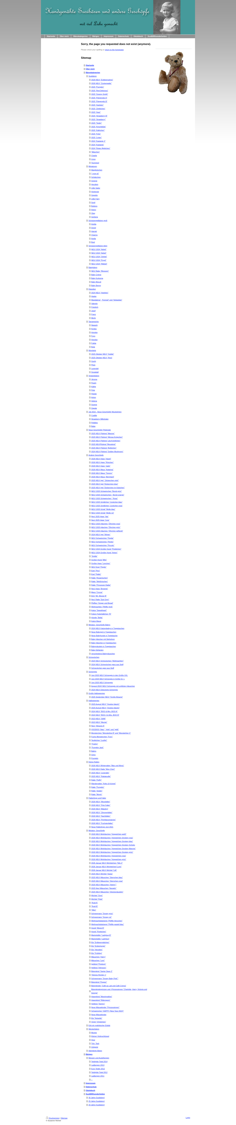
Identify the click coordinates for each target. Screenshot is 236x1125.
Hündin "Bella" (97, 618)
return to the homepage (114, 50)
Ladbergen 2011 (97, 1076)
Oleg (93, 213)
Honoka (94, 332)
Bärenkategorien (93, 73)
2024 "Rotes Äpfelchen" (100, 148)
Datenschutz (91, 1087)
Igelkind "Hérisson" (98, 968)
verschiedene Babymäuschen (103, 654)
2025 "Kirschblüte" (98, 127)
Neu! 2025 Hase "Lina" (100, 520)
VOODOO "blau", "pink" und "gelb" (105, 729)
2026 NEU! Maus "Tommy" (102, 473)
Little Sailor (95, 188)
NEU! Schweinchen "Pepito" (102, 542)
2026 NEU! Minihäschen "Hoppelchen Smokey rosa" (112, 838)
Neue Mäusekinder (98, 1015)
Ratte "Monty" (96, 794)
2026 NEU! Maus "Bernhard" (102, 477)
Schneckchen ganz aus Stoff (102, 668)
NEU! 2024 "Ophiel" (99, 257)
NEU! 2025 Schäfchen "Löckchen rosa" (107, 506)
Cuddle (94, 415)
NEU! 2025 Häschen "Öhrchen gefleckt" (107, 531)
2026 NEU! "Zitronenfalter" (101, 812)
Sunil (93, 202)
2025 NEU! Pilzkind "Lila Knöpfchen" (105, 441)
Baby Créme (96, 275)
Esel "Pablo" (96, 574)
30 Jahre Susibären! (96, 1098)
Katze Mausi (96, 621)
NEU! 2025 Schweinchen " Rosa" (104, 498)
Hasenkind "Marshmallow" (101, 997)
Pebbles (94, 423)
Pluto (93, 365)
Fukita (93, 343)
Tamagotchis (93, 322)
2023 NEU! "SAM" (98, 719)
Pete (93, 390)
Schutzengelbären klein (97, 246)
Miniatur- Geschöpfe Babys (99, 625)
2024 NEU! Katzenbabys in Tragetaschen (107, 628)
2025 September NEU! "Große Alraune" (107, 697)
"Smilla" (94, 556)
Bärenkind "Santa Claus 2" (102, 971)
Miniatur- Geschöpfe (96, 830)
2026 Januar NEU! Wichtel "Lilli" (104, 870)
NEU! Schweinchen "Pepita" (102, 538)
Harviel (94, 231)
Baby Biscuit (96, 282)
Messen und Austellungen (98, 1058)
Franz (93, 314)
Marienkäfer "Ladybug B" (101, 935)
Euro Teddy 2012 (98, 1069)
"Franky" (94, 744)
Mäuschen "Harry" (98, 957)
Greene (94, 181)
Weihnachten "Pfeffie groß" (102, 607)
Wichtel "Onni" (97, 895)
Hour (93, 1040)
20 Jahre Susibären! (96, 1105)
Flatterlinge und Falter (97, 798)
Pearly (93, 383)
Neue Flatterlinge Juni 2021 (102, 827)
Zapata (94, 408)
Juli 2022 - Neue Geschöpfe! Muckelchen (104, 412)
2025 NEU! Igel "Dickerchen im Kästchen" (108, 488)
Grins (93, 755)
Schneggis (92, 672)
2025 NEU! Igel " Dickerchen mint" (105, 480)
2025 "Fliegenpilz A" (99, 98)
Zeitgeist (94, 1047)
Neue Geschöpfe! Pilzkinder (99, 430)
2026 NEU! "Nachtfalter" (101, 816)
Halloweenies (93, 701)
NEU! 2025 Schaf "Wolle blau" (103, 509)
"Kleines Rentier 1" (98, 975)
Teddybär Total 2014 (99, 1061)
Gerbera (94, 217)
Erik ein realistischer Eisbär (99, 1025)
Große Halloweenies (96, 693)
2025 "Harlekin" (97, 105)
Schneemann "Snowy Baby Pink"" (104, 978)
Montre (94, 1033)
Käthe (93, 387)
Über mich (90, 69)
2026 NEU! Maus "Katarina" (102, 470)
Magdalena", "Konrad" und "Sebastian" (106, 300)
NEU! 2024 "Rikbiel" (99, 264)
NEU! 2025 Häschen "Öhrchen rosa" (105, 524)
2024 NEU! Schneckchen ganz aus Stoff (107, 664)
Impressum (91, 1083)
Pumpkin (94, 758)
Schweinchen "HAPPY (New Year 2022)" (107, 1011)
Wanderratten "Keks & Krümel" (103, 784)
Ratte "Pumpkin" (97, 787)
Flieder (94, 394)
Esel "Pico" (95, 571)
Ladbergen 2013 (97, 1065)
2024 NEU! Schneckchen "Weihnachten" (107, 661)
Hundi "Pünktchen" (98, 932)
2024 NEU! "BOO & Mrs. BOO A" (104, 711)
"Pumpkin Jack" (97, 747)
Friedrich (94, 307)
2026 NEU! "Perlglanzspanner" (103, 820)
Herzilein (94, 184)
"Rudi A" (94, 903)
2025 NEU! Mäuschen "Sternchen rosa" (107, 881)
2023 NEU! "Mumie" (99, 722)
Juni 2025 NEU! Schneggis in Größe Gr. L (108, 679)
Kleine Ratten (93, 762)
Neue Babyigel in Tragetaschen (103, 632)
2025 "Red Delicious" (99, 91)
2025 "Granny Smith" (99, 94)
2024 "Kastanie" (97, 145)
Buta (93, 347)
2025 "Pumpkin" (97, 87)
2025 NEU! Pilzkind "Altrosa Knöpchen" (107, 437)
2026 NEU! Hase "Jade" (100, 466)
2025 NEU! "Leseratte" (100, 773)
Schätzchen (96, 177)
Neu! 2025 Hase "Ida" (100, 516)
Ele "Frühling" (96, 953)
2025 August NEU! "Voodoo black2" (105, 708)
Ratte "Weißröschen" (99, 581)
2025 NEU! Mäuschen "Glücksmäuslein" (107, 892)
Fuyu (93, 336)
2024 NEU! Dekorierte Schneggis (104, 690)
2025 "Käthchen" (98, 130)
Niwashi (94, 325)
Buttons (94, 206)
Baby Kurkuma (97, 278)
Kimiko (94, 329)
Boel (93, 242)
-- (91, 1080)
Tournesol (95, 163)
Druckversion (52, 1118)
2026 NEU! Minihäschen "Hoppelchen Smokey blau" (112, 841)
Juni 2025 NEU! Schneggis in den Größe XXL (109, 675)
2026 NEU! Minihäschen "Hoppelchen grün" (108, 859)
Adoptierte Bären (95, 1051)
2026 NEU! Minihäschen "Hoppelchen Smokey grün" (112, 852)
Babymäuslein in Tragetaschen (103, 646)
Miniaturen (92, 166)
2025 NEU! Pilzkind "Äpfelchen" (104, 448)
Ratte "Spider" (97, 791)
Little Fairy (95, 199)
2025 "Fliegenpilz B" (99, 101)
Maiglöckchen (96, 170)
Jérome (94, 379)
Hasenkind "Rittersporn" (100, 1000)
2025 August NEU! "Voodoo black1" (105, 704)
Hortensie (95, 192)
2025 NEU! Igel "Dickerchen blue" (104, 484)
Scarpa (94, 405)
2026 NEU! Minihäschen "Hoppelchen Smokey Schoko (113, 845)
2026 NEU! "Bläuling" (99, 809)
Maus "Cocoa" (97, 592)
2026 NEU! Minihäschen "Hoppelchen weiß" (108, 834)
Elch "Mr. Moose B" (99, 596)
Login (188, 1118)
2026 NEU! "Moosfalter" (100, 802)
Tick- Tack (95, 1043)
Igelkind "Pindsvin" (98, 964)
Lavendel (95, 368)
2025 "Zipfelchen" (98, 109)
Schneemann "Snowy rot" (101, 917)
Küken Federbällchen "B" (101, 614)
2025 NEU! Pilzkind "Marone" (103, 433)
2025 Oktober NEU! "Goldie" (102, 354)
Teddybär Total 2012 (99, 1072)
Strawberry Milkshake (99, 419)
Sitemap (64, 1118)
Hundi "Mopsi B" (97, 928)
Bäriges (89, 1054)
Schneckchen (93, 657)
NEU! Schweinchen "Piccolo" (102, 545)
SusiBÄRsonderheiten (95, 1094)
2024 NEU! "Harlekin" (99, 293)
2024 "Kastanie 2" (98, 141)
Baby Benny (96, 285)
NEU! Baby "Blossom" (100, 271)
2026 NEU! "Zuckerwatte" (101, 83)
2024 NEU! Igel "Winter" (100, 535)
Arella (93, 239)
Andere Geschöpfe (96, 455)
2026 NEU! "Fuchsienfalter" (102, 823)
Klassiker (92, 289)
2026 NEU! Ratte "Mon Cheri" (103, 769)
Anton (93, 397)
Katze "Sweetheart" (99, 610)
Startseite (90, 65)
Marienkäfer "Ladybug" (100, 939)
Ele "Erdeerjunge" (98, 946)
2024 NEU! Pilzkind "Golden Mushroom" (107, 451)
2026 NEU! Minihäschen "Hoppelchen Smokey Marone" (113, 849)
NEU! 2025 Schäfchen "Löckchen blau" (107, 502)
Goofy (93, 361)
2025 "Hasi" (96, 112)
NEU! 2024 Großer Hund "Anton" (104, 553)
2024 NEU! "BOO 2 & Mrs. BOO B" (105, 715)
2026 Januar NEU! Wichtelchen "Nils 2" (107, 863)
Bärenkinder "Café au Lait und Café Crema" (108, 986)
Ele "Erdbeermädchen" (100, 942)
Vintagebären (93, 376)
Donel (93, 228)
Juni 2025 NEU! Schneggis (102, 682)
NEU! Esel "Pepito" (99, 567)
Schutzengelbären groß (97, 220)
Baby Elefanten (97, 650)
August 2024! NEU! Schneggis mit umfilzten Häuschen (113, 686)
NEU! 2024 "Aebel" (99, 253)
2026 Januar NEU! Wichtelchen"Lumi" (106, 867)
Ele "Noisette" (96, 1018)
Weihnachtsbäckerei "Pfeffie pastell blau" (107, 924)
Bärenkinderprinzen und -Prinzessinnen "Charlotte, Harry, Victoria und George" (119, 991)
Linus (93, 159)
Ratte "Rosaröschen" (99, 578)
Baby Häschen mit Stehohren (103, 639)
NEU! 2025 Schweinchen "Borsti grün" (106, 491)
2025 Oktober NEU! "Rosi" (101, 358)
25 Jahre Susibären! (96, 1101)
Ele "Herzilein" (97, 950)
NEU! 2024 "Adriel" (99, 249)
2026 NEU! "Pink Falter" (100, 805)
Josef (93, 311)
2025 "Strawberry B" (99, 116)
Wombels (92, 350)
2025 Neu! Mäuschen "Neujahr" (104, 888)
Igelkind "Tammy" (98, 1004)
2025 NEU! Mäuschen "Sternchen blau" (107, 877)
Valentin (94, 304)
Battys (93, 751)
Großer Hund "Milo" (99, 560)
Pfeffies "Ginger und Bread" (102, 603)
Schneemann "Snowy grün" (102, 914)
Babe (93, 426)
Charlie (94, 156)
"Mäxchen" (95, 152)
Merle (93, 318)
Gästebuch (90, 1090)
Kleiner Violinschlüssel (100, 1036)
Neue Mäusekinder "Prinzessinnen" (105, 1007)
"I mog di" (95, 174)
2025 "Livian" (96, 137)
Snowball (95, 372)
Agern (93, 210)
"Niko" (93, 910)
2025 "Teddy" (96, 123)
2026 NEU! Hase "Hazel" (101, 459)
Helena (94, 401)
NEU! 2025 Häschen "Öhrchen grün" (105, 527)
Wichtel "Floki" (97, 899)
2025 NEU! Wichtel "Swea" (102, 874)
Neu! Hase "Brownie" (99, 589)
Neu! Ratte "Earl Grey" (100, 599)
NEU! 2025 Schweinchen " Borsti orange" (107, 495)
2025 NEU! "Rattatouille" (101, 776)
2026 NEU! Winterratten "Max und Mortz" (107, 766)
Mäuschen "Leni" (98, 960)
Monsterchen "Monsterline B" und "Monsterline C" (111, 733)
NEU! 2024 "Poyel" (98, 260)
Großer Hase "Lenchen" (100, 563)
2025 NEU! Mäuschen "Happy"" (104, 885)
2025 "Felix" (96, 134)
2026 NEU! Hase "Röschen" (102, 462)
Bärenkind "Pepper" (99, 982)
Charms (94, 235)
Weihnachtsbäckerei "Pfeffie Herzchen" (107, 921)
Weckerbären (93, 1029)
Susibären (92, 76)
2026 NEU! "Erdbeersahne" (102, 80)
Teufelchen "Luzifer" (99, 740)
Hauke (94, 296)
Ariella (93, 224)
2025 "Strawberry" (98, 119)
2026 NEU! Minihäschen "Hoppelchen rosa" (108, 856)
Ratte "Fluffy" (96, 780)
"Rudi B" (94, 906)
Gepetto (94, 195)
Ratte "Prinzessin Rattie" (101, 585)
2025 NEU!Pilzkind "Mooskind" (103, 444)
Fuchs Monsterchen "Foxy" (102, 737)
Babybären (92, 267)
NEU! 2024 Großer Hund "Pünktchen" (106, 549)
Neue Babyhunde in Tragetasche (104, 636)
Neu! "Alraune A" (98, 726)
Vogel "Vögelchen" (98, 1022)
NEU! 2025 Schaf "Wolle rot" (102, 513)
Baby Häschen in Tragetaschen (103, 643)
